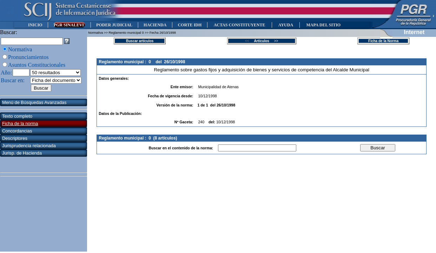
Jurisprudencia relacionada (29, 145)
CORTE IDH (190, 24)
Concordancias (17, 131)
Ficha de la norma (20, 123)
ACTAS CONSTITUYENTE (239, 24)
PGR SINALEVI (69, 24)
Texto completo (17, 116)
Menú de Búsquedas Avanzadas (34, 102)
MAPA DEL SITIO (323, 24)
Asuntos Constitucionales (36, 65)
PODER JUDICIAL (114, 24)
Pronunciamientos (28, 57)
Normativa (20, 49)
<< (249, 41)
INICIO (35, 24)
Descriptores (14, 138)
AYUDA (285, 24)
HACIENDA (155, 24)
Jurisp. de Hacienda (22, 153)
